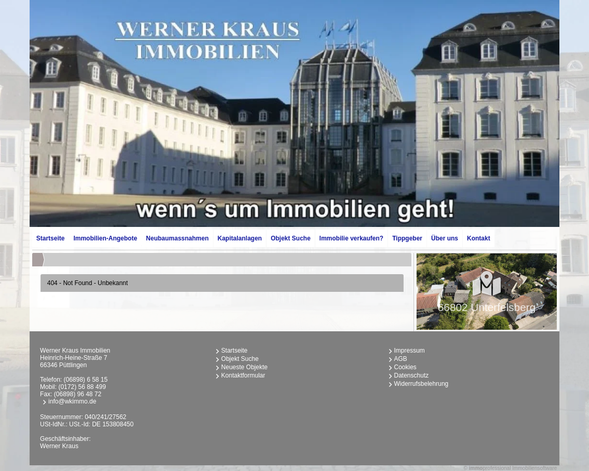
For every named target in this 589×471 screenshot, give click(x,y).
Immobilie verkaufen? (351, 238)
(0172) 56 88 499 (81, 387)
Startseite (50, 238)
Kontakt (478, 238)
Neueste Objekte (244, 367)
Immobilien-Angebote (105, 238)
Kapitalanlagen (240, 238)
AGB (400, 358)
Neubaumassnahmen (177, 238)
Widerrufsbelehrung (421, 383)
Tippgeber (407, 238)
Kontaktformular (243, 375)
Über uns (444, 238)
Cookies (405, 367)
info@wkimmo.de (72, 401)
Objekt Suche (291, 238)
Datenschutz (411, 375)
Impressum (409, 350)
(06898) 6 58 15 (85, 379)
